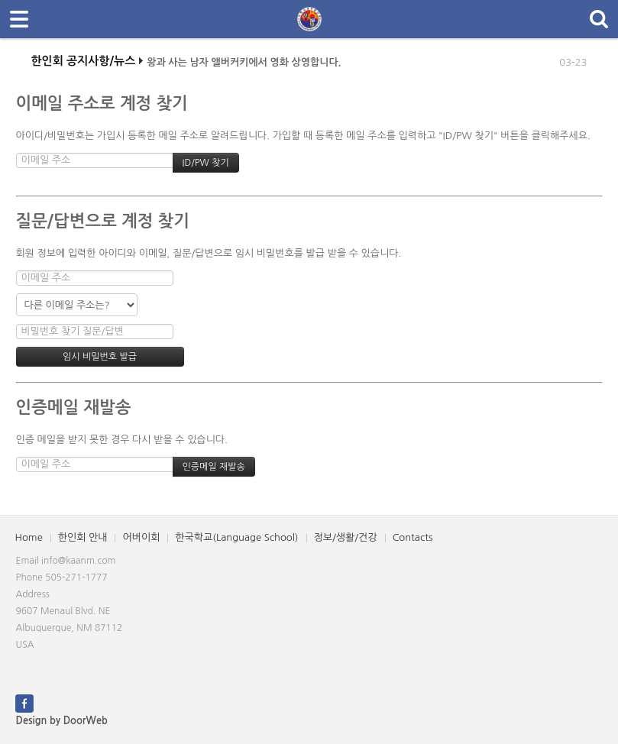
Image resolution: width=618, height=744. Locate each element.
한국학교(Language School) (236, 537)
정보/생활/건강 (345, 537)
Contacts (413, 537)
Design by (62, 721)
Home (29, 537)
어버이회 (141, 537)
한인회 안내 (83, 537)
